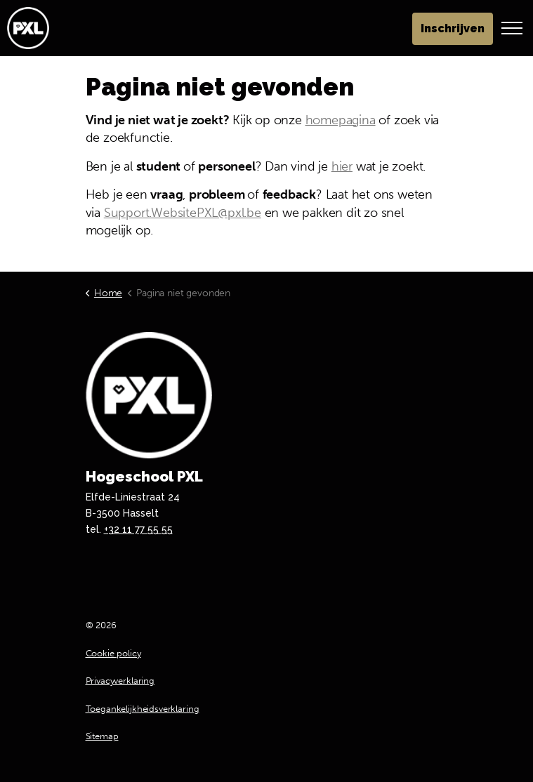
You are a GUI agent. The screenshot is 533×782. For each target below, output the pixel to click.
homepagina (340, 120)
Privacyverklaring (120, 680)
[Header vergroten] (512, 28)
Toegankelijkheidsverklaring (142, 708)
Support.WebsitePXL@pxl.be (182, 212)
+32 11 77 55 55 (138, 529)
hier (342, 166)
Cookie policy (113, 653)
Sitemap (102, 736)
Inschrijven (453, 29)
